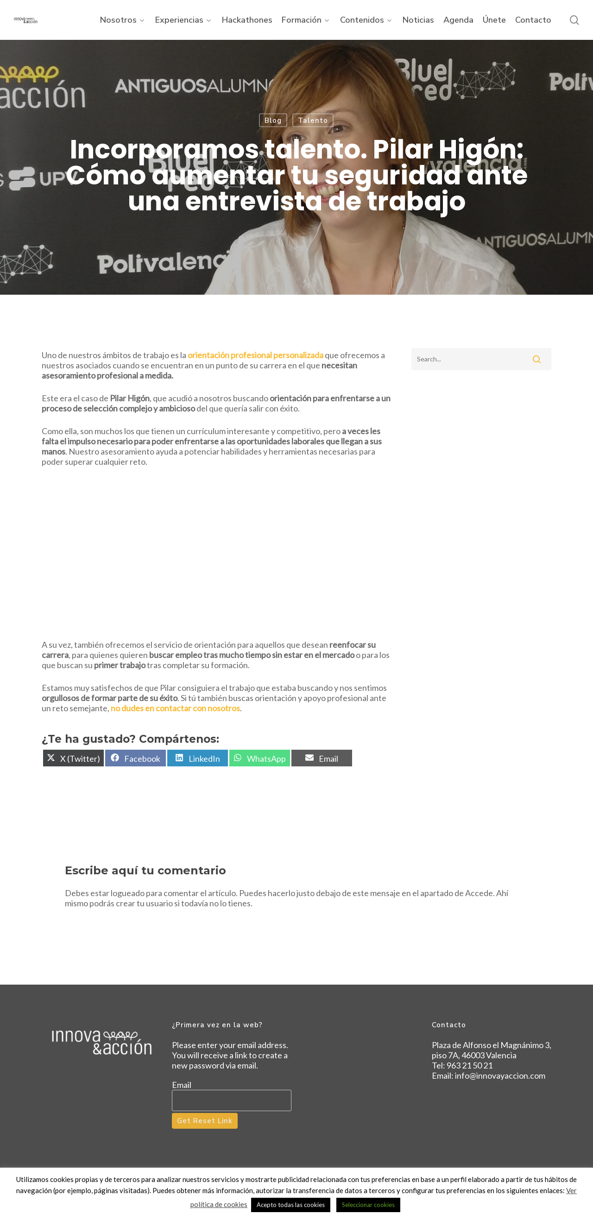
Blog (273, 120)
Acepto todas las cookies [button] (291, 1204)
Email (181, 1085)
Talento (313, 120)
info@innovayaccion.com (500, 1075)
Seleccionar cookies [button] (368, 1204)
